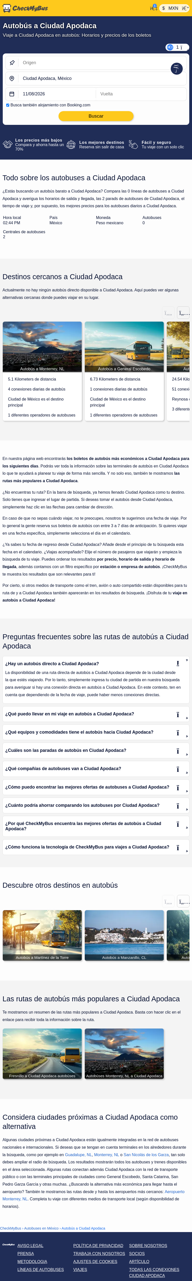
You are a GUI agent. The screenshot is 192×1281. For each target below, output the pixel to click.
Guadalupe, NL (78, 1155)
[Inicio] (74, 8)
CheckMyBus (10, 1229)
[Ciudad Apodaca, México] (102, 78)
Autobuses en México (41, 1229)
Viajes (80, 1270)
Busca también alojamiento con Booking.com (50, 105)
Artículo (139, 1262)
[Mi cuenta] (152, 7)
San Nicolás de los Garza (146, 1155)
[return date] (141, 94)
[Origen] (102, 62)
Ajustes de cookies (95, 1262)
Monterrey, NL (106, 1155)
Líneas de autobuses (41, 1270)
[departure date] (57, 94)
